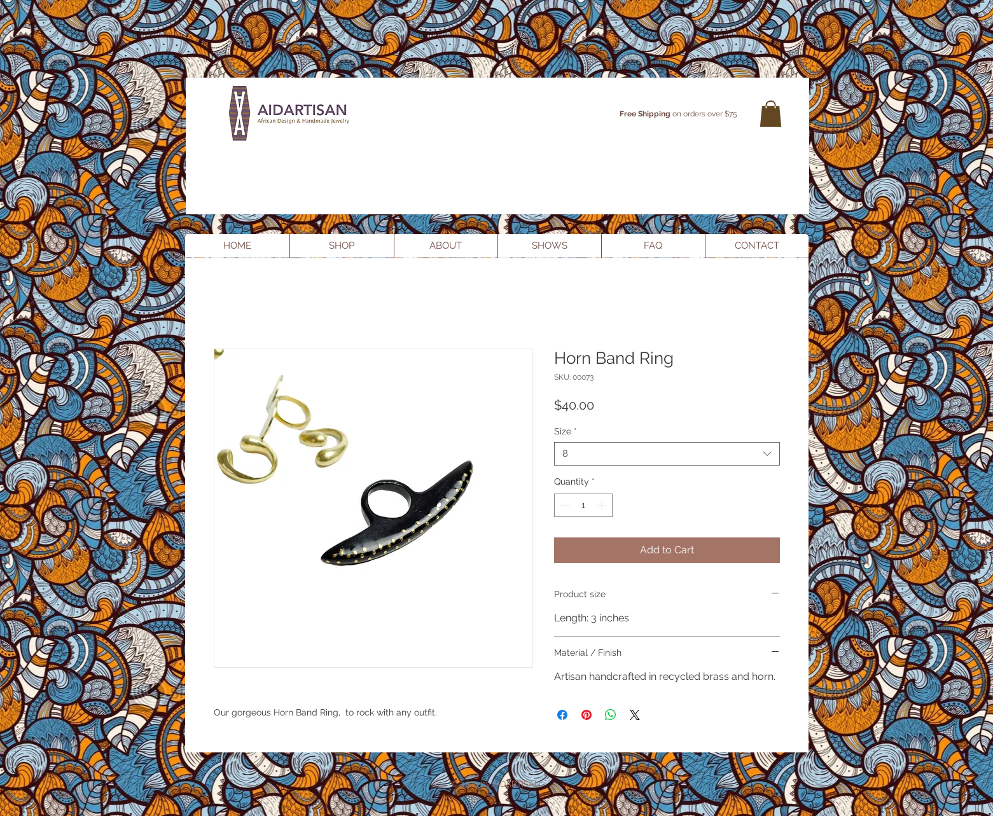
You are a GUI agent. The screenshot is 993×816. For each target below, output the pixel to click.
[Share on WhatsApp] (610, 715)
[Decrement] (564, 505)
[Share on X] (634, 715)
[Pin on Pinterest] (586, 715)
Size (565, 431)
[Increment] (603, 505)
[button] (771, 113)
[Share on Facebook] (562, 715)
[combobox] (667, 454)
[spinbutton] (583, 505)
